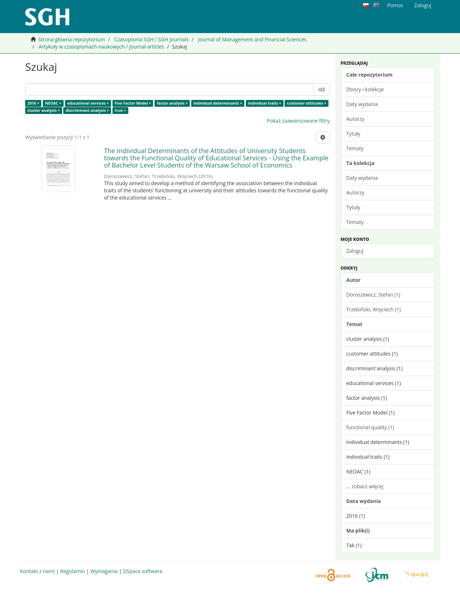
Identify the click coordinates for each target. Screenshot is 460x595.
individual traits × (264, 103)
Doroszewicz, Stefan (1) (373, 294)
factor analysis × (172, 103)
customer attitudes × (306, 103)
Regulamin (72, 571)
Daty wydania (362, 104)
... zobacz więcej (364, 486)
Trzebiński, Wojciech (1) (373, 309)
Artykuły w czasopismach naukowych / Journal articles (101, 46)
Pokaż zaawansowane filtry (298, 120)
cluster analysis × (43, 110)
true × (120, 110)
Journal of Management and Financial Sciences (252, 39)
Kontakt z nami (37, 571)
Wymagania (104, 571)
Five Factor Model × (133, 103)
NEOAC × (53, 103)
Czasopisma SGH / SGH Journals (151, 39)
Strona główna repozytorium (71, 39)
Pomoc (395, 5)
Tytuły (353, 133)
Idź (321, 89)
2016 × (33, 103)
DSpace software (142, 571)
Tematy (355, 148)
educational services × (88, 103)
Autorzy (355, 118)
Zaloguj (354, 250)
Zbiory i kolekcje (365, 89)
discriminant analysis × (87, 110)
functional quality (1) (370, 427)
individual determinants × (217, 103)
